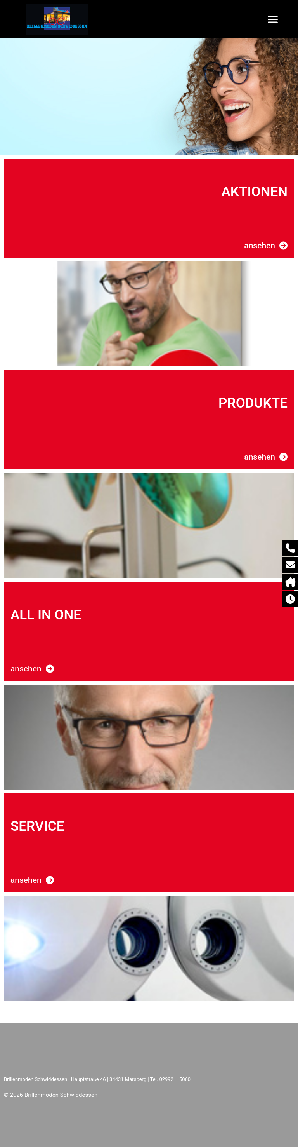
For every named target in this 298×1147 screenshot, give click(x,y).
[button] (273, 19)
